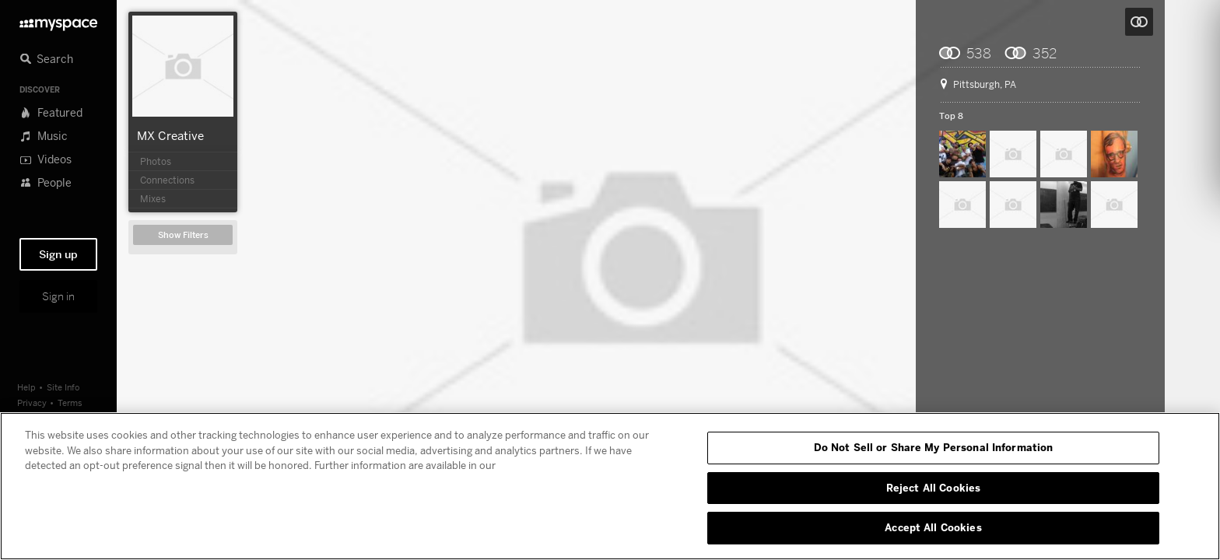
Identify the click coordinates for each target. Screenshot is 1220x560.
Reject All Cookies (933, 488)
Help (26, 387)
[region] (610, 486)
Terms (70, 402)
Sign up (58, 254)
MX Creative (170, 135)
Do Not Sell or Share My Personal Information (933, 447)
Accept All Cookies (933, 527)
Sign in (58, 296)
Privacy (32, 402)
